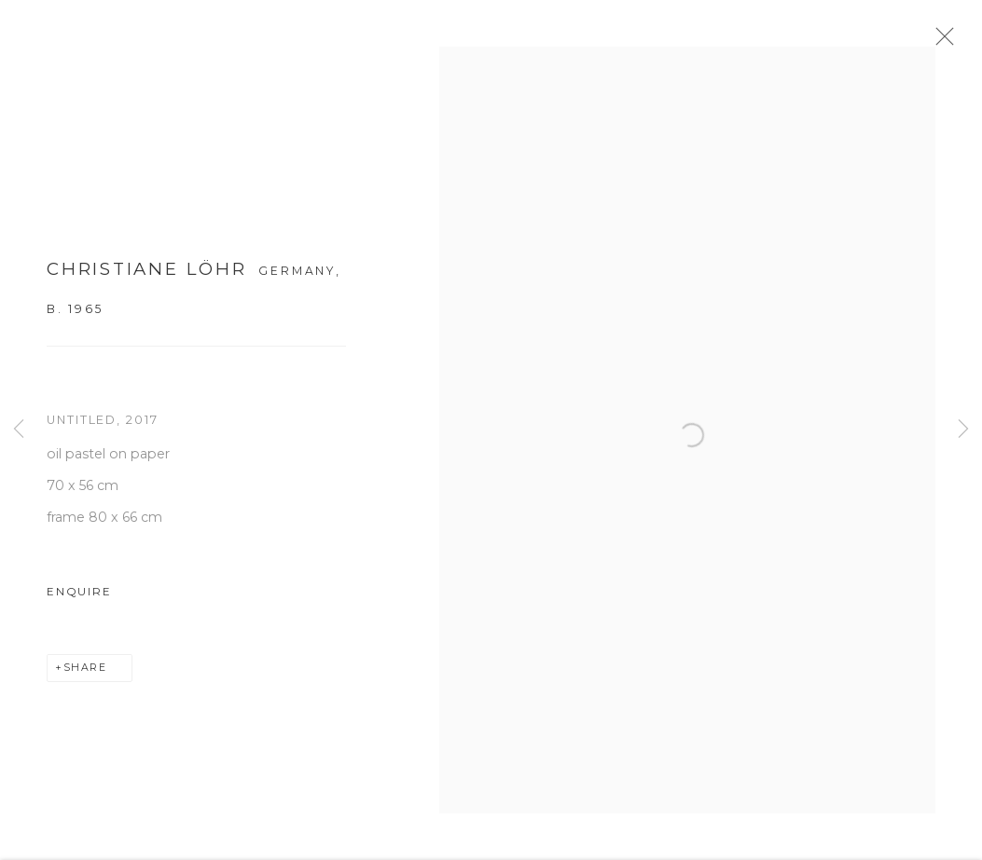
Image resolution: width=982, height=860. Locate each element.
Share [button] (85, 674)
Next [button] (963, 429)
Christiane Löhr (147, 275)
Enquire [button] (79, 598)
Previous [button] (18, 429)
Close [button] (948, 42)
